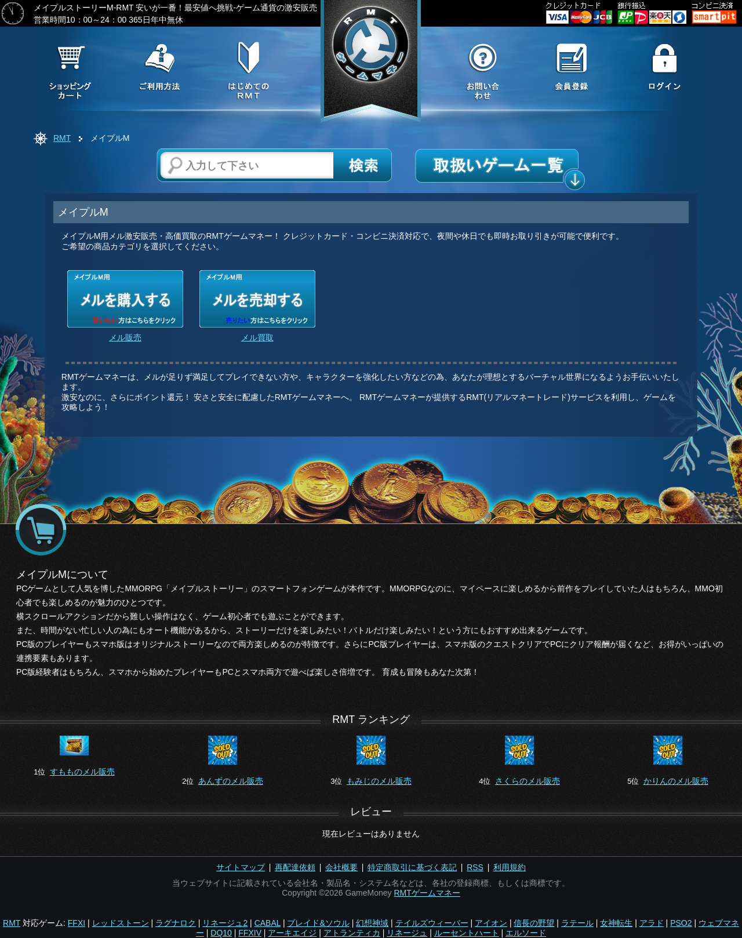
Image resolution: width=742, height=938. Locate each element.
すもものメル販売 (82, 771)
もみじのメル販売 (379, 781)
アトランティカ (351, 932)
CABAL (267, 923)
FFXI (76, 923)
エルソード (525, 932)
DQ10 (221, 932)
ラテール (577, 923)
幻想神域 (372, 923)
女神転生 (616, 923)
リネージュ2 (225, 923)
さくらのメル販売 (527, 781)
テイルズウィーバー (431, 923)
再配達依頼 (295, 867)
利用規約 (509, 867)
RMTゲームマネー (427, 892)
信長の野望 (534, 923)
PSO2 (681, 923)
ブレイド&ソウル (318, 923)
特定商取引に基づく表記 (412, 867)
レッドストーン (120, 923)
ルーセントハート (466, 932)
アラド (651, 923)
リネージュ (407, 932)
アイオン (491, 923)
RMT (62, 138)
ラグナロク (175, 923)
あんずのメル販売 (230, 781)
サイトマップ (240, 867)
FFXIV (249, 932)
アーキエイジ (292, 932)
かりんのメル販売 (675, 781)
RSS (475, 867)
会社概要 (341, 867)
